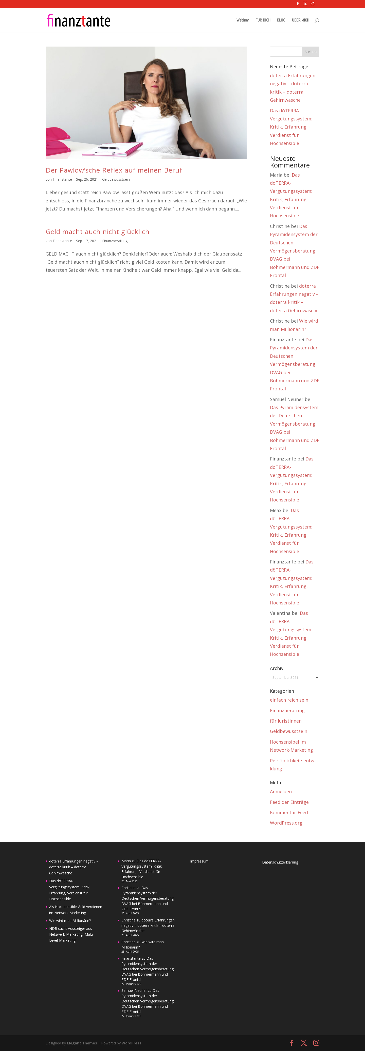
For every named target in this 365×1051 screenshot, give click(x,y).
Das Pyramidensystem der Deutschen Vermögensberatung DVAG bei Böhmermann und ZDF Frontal (294, 250)
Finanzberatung (114, 240)
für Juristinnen (286, 721)
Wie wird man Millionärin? (70, 920)
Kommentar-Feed (289, 812)
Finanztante (62, 179)
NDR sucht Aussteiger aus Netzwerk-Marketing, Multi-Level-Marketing (71, 934)
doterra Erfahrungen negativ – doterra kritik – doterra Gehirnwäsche (73, 867)
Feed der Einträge (289, 802)
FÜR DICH (263, 20)
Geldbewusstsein (116, 179)
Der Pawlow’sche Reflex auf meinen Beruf (114, 170)
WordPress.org (286, 823)
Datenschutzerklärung (280, 862)
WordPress (131, 1043)
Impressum (199, 861)
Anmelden (281, 791)
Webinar (242, 20)
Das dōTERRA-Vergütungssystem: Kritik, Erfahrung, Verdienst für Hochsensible (291, 127)
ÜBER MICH (300, 20)
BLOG (281, 20)
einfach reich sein (289, 700)
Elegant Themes (82, 1043)
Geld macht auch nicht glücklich (98, 231)
